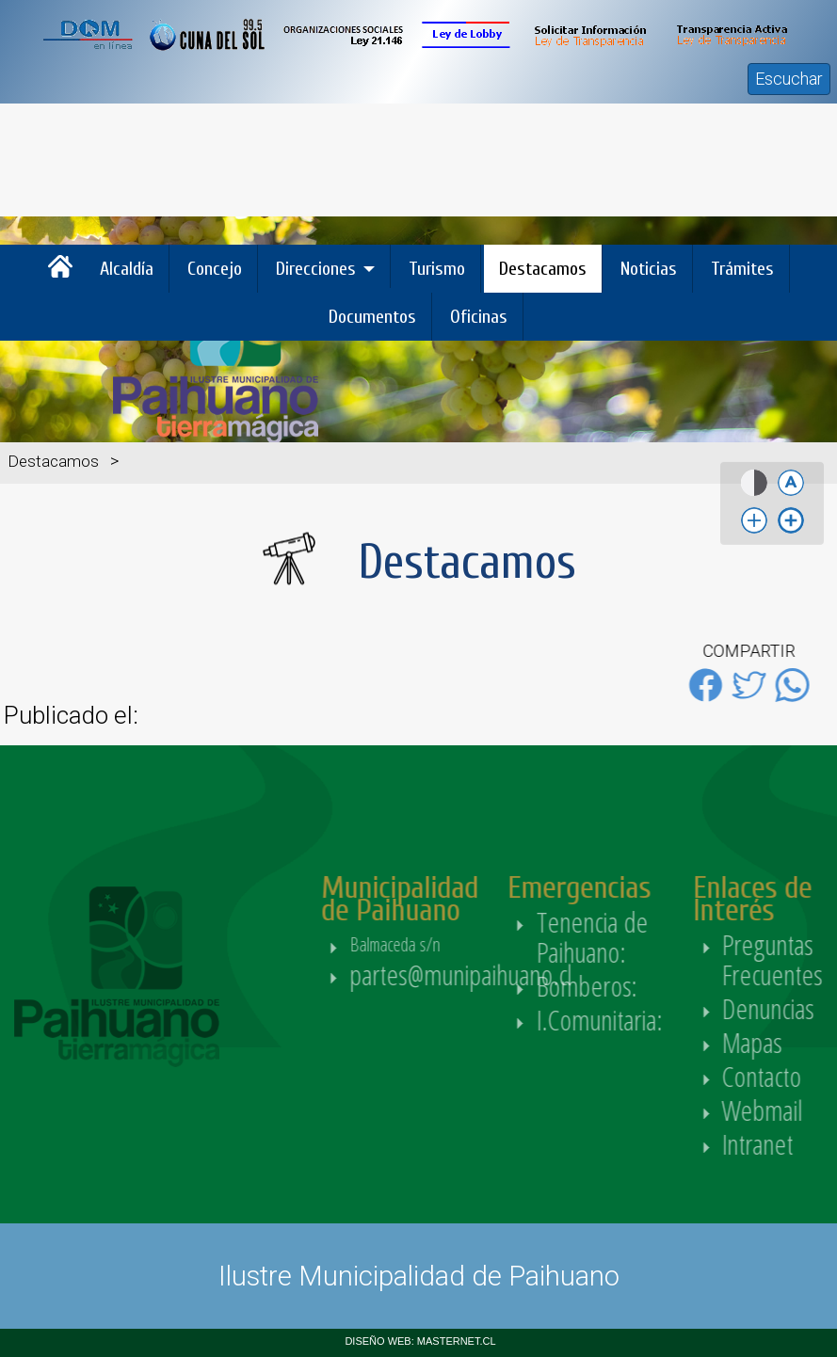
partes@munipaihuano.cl (495, 974)
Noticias (648, 268)
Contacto (796, 1076)
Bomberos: (624, 985)
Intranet (792, 1144)
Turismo (437, 268)
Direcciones (316, 268)
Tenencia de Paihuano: (626, 936)
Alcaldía (126, 268)
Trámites (742, 268)
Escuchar (789, 78)
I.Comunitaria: (636, 1019)
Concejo (214, 268)
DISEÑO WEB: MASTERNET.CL (420, 1341)
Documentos (372, 316)
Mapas (786, 1042)
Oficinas (478, 316)
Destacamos (543, 268)
